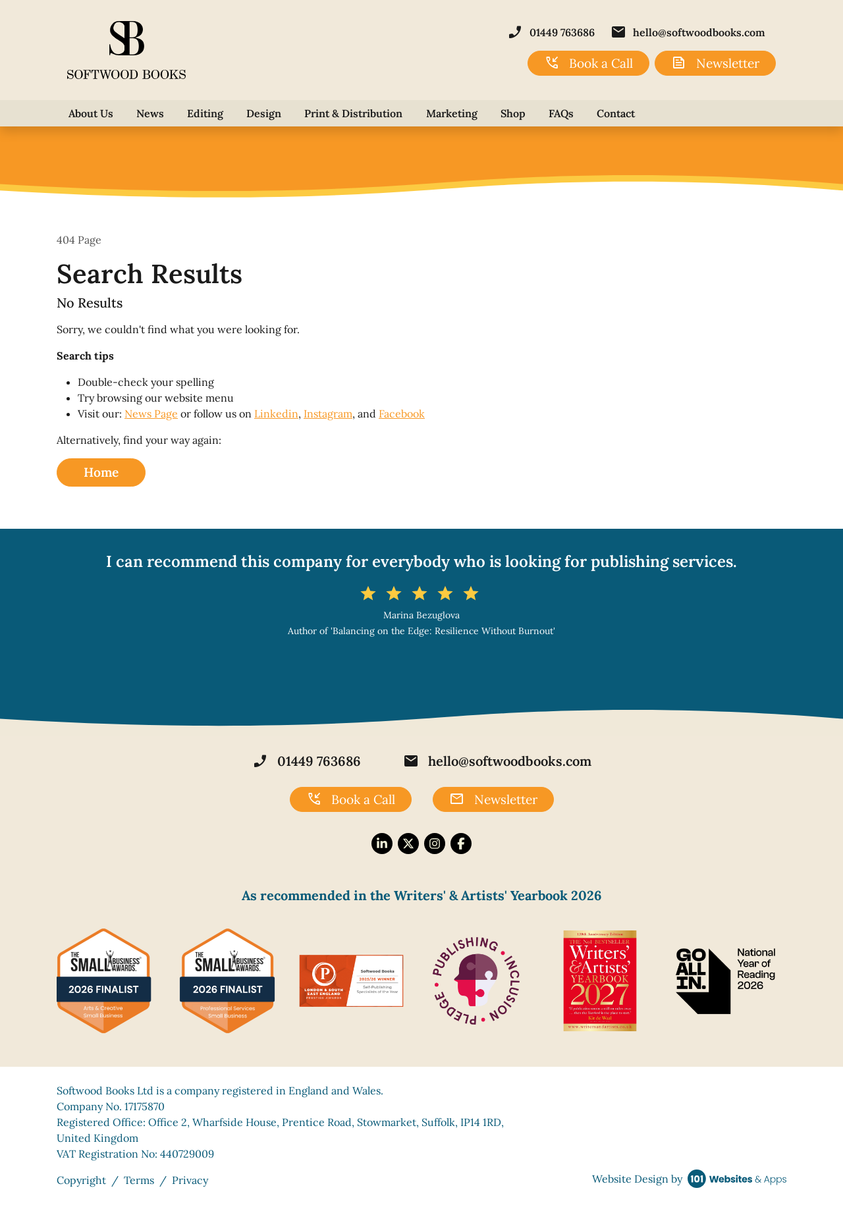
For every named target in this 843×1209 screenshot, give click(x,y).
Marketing (451, 113)
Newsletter (715, 63)
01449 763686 (551, 32)
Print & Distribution (353, 113)
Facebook (402, 413)
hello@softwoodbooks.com (688, 32)
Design (263, 113)
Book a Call (588, 63)
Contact (616, 113)
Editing (205, 113)
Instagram (328, 413)
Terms (139, 1180)
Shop (513, 113)
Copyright (81, 1180)
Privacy (190, 1180)
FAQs (561, 113)
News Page (151, 413)
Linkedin (276, 413)
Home (101, 472)
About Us (90, 113)
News (150, 113)
